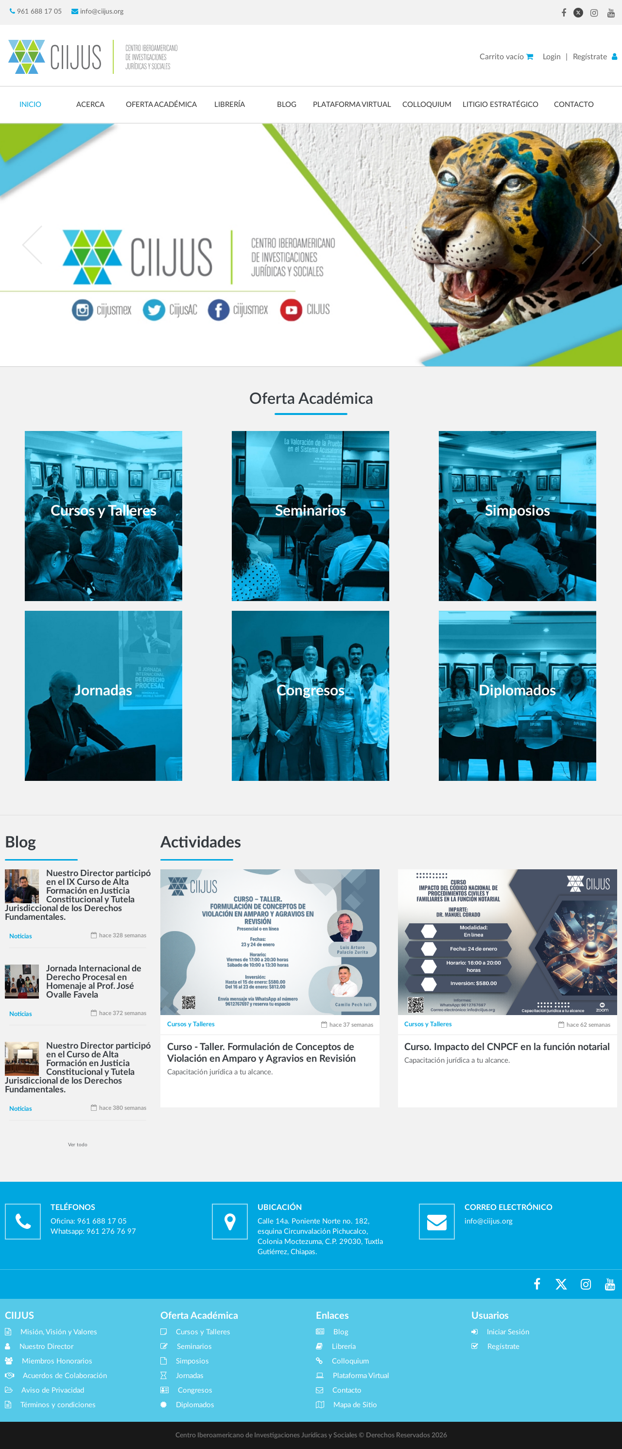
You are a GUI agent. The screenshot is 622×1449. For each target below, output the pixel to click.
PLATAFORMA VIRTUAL (352, 104)
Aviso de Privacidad (44, 1390)
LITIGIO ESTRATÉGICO (500, 104)
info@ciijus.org (97, 11)
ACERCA (90, 104)
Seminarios (186, 1346)
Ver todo (77, 1144)
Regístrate (590, 57)
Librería (336, 1346)
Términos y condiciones (50, 1405)
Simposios (184, 1361)
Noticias (20, 936)
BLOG (286, 104)
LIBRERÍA (229, 104)
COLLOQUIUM (426, 104)
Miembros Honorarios (48, 1361)
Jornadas (182, 1376)
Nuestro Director (39, 1346)
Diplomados (187, 1405)
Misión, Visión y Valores (51, 1332)
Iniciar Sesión (500, 1332)
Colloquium (342, 1361)
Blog (332, 1332)
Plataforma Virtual (352, 1376)
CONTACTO (574, 104)
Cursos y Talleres (191, 1024)
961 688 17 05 (36, 11)
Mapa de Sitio (346, 1405)
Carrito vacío (506, 56)
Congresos (186, 1390)
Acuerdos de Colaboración (56, 1376)
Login (552, 57)
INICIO (30, 104)
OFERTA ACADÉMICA (161, 104)
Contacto (339, 1390)
